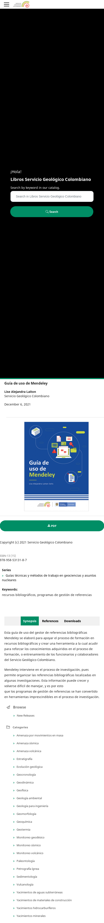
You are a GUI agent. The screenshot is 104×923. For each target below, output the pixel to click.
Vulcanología (24, 884)
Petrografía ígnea (27, 869)
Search (52, 212)
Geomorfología (26, 814)
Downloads (72, 621)
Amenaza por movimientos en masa (39, 735)
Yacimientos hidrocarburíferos (36, 908)
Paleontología (25, 861)
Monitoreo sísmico (28, 845)
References (50, 621)
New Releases (25, 715)
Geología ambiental (29, 798)
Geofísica (22, 790)
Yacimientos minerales (31, 916)
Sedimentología (26, 877)
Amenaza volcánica (28, 751)
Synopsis (29, 621)
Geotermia (23, 829)
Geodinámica (25, 782)
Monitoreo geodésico (30, 837)
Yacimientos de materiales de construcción (44, 900)
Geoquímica (24, 822)
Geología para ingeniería (32, 806)
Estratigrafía (24, 759)
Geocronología (26, 775)
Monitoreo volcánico (29, 853)
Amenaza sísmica (27, 743)
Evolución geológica (29, 767)
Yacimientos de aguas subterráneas (39, 892)
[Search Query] (52, 196)
